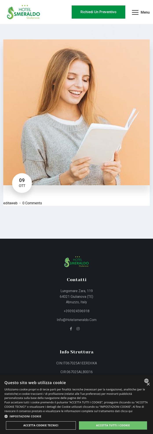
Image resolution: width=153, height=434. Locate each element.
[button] (76, 416)
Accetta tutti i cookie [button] (113, 425)
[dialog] (76, 404)
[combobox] (147, 381)
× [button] (148, 384)
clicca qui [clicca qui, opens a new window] (127, 411)
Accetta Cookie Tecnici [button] (40, 425)
